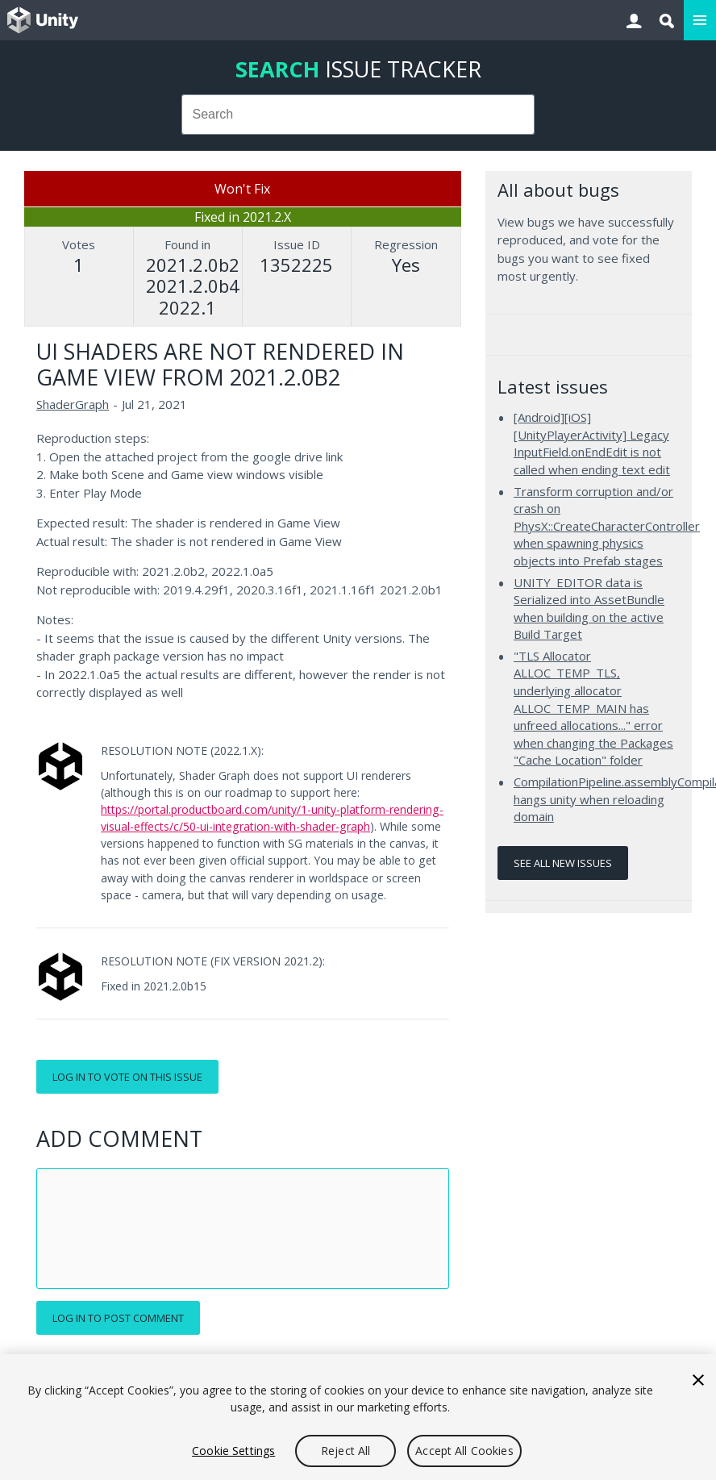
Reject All (345, 1450)
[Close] (698, 1380)
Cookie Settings (233, 1450)
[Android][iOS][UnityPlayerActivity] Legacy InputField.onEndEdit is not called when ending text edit (592, 443)
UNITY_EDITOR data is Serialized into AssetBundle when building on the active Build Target (589, 608)
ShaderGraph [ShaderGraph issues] (72, 404)
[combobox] (358, 114)
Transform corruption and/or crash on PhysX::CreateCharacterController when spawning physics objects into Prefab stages (607, 526)
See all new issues (563, 863)
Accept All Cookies (464, 1450)
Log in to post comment (118, 1318)
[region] (358, 1417)
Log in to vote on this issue (127, 1076)
